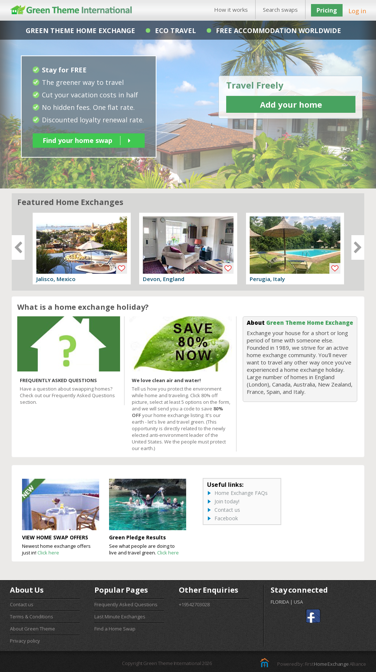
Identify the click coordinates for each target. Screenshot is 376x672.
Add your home (291, 104)
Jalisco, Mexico (56, 279)
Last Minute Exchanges (119, 616)
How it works (231, 9)
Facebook (226, 518)
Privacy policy (25, 640)
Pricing (327, 10)
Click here (48, 552)
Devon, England (163, 279)
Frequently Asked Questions (126, 604)
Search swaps (280, 9)
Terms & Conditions (31, 616)
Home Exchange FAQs (241, 492)
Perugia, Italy (267, 279)
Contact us (227, 509)
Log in (357, 11)
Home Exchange (331, 664)
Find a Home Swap (114, 628)
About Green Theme (32, 628)
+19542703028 (194, 604)
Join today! (226, 501)
